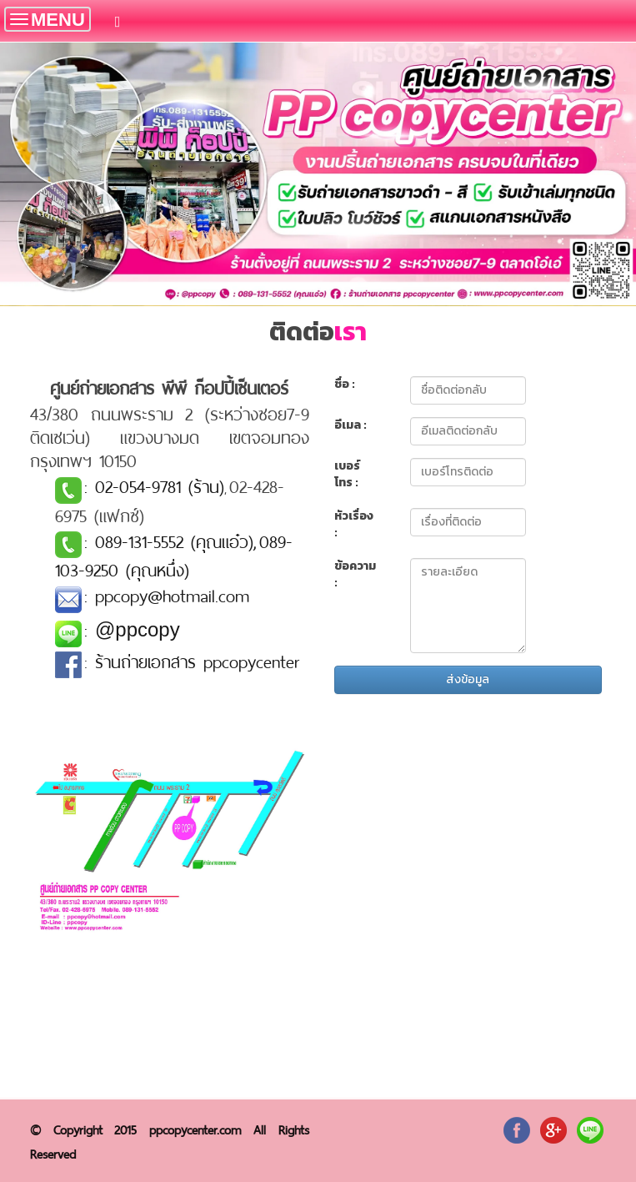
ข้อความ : (355, 574)
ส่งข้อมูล (467, 679)
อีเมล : (350, 425)
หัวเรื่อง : (353, 524)
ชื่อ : (344, 384)
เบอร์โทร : (347, 474)
